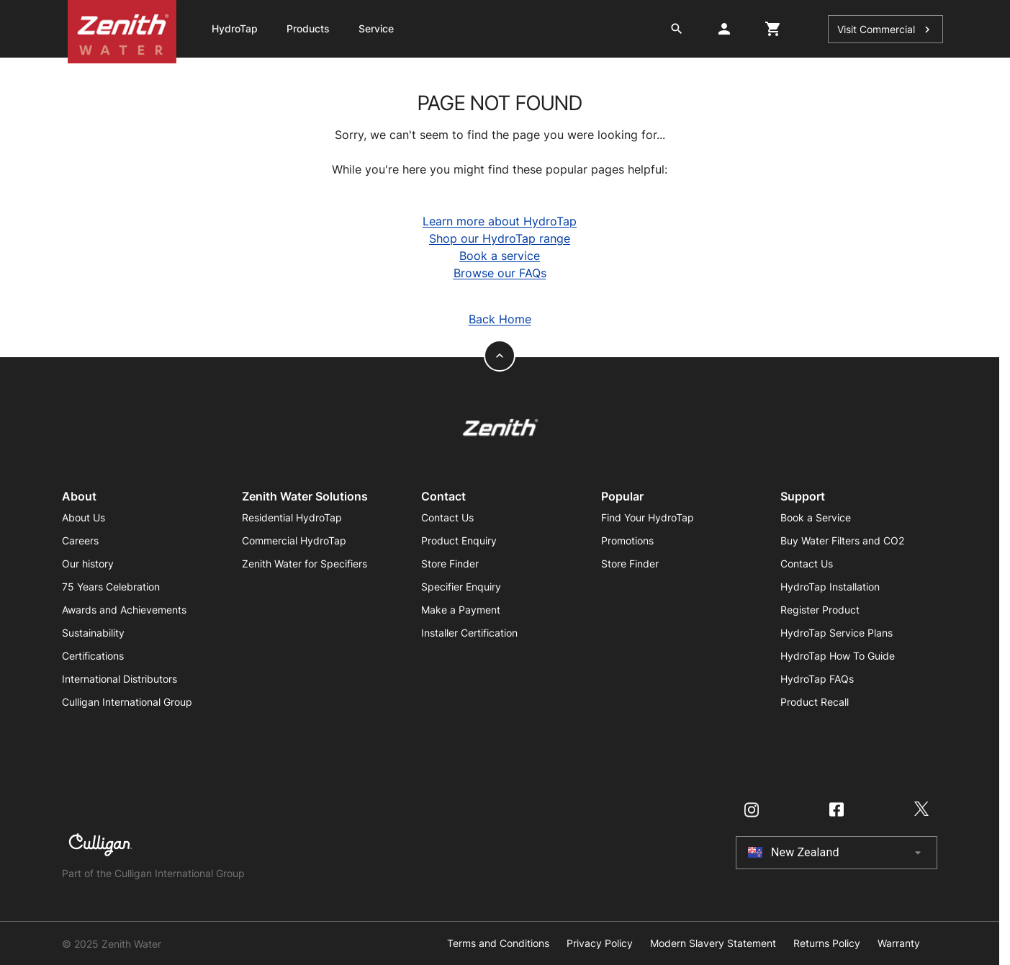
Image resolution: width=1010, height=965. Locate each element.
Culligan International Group (127, 702)
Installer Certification (469, 633)
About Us (83, 517)
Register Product (820, 609)
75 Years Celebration (111, 586)
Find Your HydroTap (647, 517)
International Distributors (119, 679)
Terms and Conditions (498, 943)
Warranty (899, 943)
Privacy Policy (600, 943)
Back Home (500, 319)
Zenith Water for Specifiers (304, 563)
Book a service (499, 255)
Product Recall (814, 702)
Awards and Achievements (124, 609)
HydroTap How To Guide (837, 656)
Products (308, 28)
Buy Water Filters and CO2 (842, 540)
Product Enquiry (459, 540)
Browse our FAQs (500, 273)
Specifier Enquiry (461, 586)
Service (376, 28)
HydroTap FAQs (817, 679)
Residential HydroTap (292, 517)
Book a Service (815, 517)
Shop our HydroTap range (499, 238)
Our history (88, 563)
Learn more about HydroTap (500, 221)
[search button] (677, 29)
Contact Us (447, 517)
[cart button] (773, 28)
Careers (80, 540)
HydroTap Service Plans (836, 633)
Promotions (627, 540)
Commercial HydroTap (294, 540)
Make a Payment (460, 609)
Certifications (93, 656)
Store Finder (450, 563)
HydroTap (235, 28)
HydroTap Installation (830, 586)
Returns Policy (826, 943)
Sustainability (93, 633)
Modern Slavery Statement (713, 943)
